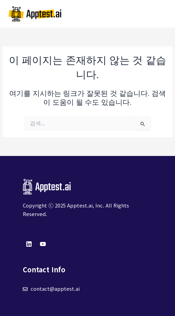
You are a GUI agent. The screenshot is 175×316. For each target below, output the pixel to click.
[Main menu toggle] (162, 14)
